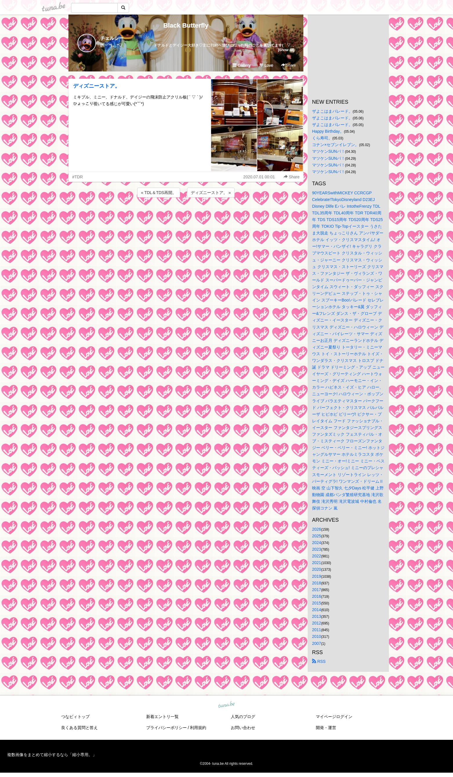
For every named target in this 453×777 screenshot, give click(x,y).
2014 (316, 609)
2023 (316, 549)
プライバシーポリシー (166, 727)
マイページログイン (334, 716)
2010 (316, 636)
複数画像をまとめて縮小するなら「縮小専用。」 (52, 754)
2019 (316, 576)
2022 (316, 556)
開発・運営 (326, 727)
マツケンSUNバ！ (328, 151)
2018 (316, 583)
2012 (316, 623)
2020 (316, 569)
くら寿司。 (322, 138)
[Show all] (286, 50)
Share (288, 65)
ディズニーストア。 (96, 86)
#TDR (77, 177)
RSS (319, 661)
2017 (316, 589)
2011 (316, 629)
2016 (316, 596)
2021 (316, 562)
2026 (316, 529)
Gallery (242, 65)
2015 (316, 603)
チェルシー (112, 38)
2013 (316, 616)
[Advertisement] (185, 214)
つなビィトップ (75, 716)
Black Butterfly (185, 25)
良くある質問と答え (79, 727)
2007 (316, 643)
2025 (316, 536)
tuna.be (226, 704)
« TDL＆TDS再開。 (158, 192)
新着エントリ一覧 (162, 716)
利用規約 (198, 727)
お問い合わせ (243, 727)
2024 (316, 542)
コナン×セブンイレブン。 (335, 144)
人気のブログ (243, 716)
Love (266, 65)
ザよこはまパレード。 (332, 111)
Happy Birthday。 (328, 131)
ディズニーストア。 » (211, 192)
